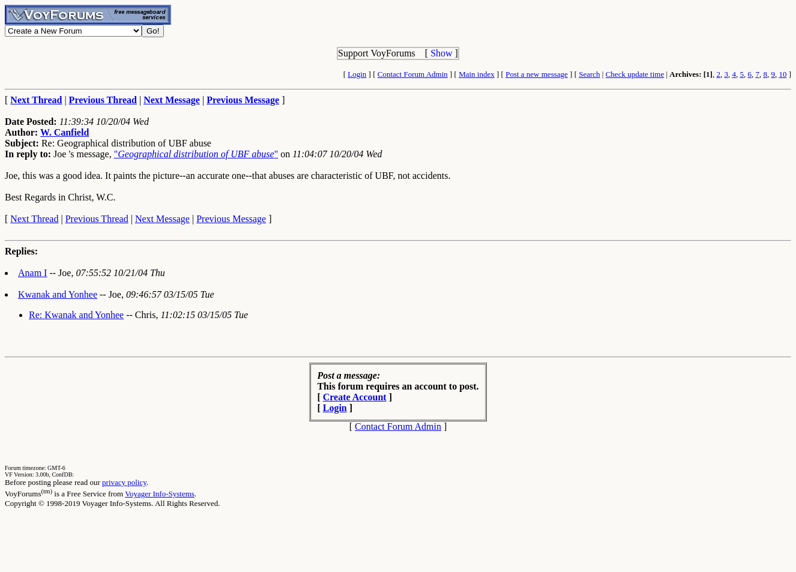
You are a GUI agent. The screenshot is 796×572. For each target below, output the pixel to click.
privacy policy (124, 482)
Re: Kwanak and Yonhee (76, 315)
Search (589, 74)
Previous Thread (96, 219)
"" (196, 154)
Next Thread (34, 219)
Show (441, 53)
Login (357, 74)
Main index (477, 74)
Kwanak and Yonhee (57, 294)
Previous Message (231, 219)
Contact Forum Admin (413, 74)
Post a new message (536, 74)
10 (782, 74)
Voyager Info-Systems (159, 493)
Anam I (32, 273)
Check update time (635, 74)
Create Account (355, 397)
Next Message (162, 219)
